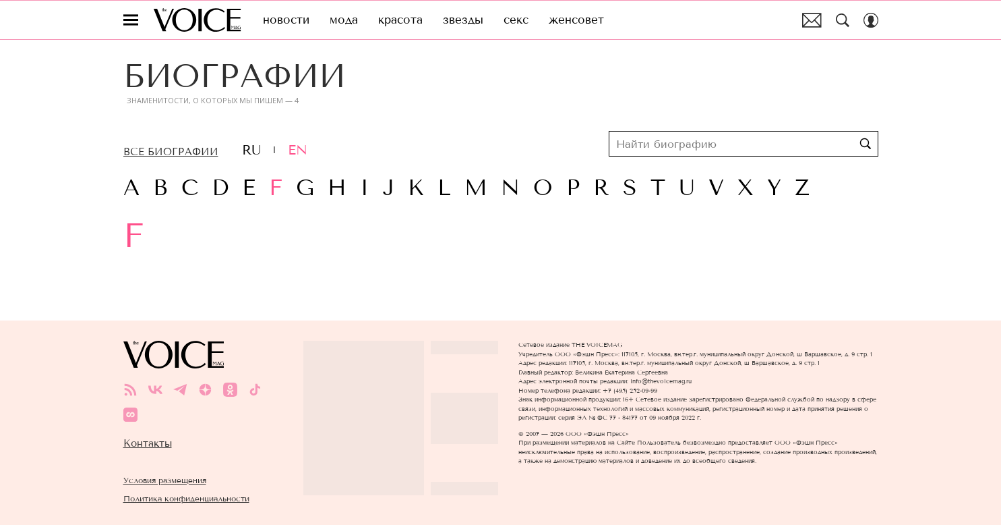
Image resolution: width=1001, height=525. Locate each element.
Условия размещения (164, 480)
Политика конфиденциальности (186, 498)
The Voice (197, 20)
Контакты (147, 443)
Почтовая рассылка (812, 20)
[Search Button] (842, 20)
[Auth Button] (870, 20)
